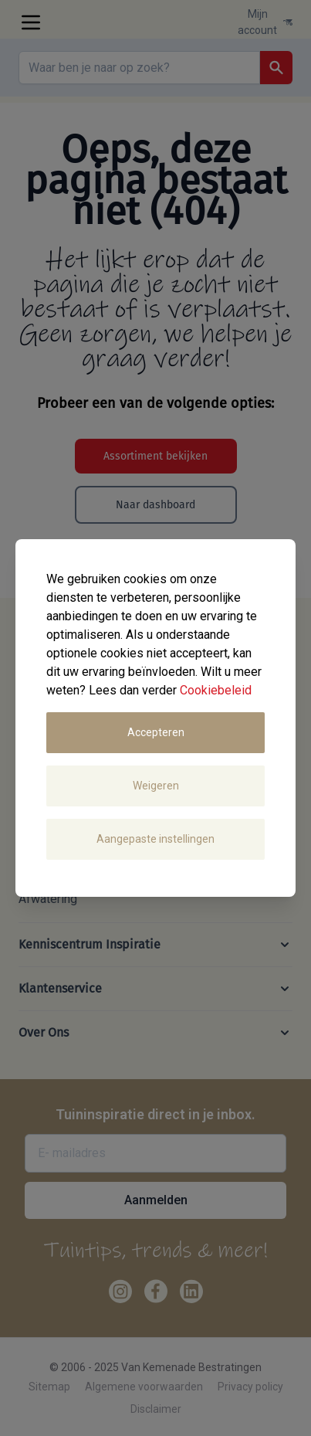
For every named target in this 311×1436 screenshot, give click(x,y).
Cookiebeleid (216, 690)
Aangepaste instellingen (155, 839)
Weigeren (156, 785)
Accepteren (155, 732)
